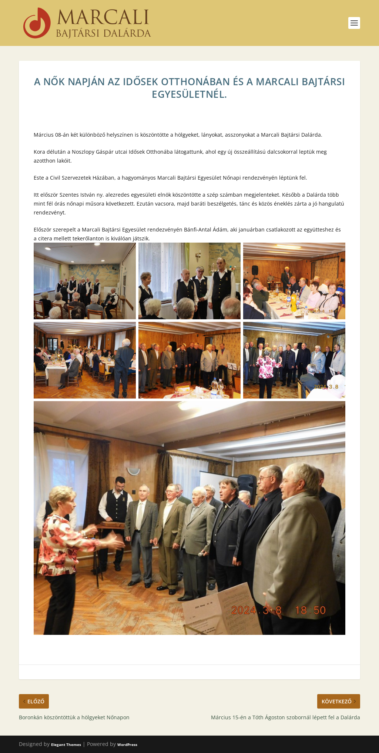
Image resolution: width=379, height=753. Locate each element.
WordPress (127, 744)
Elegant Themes (66, 744)
